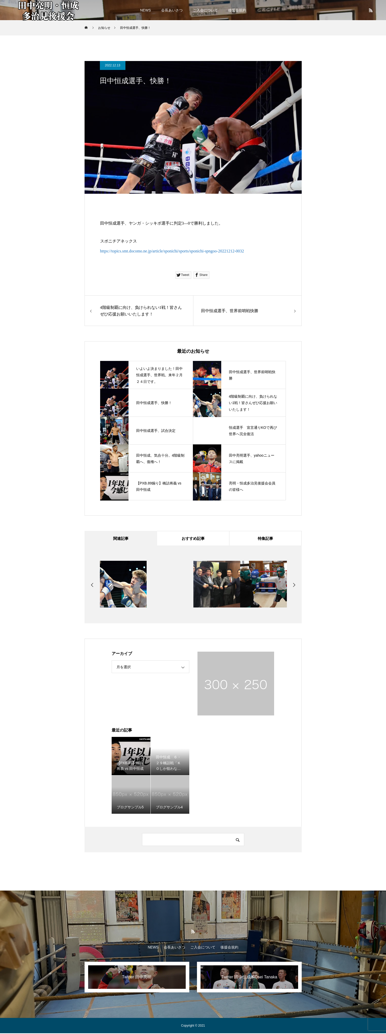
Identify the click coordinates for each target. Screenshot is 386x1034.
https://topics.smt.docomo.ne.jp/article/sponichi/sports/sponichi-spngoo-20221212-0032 (172, 251)
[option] (123, 585)
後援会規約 (237, 10)
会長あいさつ (172, 10)
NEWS (145, 10)
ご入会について (205, 10)
